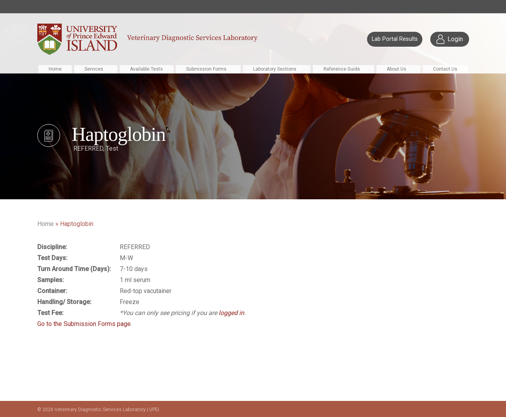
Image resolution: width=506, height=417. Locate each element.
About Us (396, 69)
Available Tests (146, 69)
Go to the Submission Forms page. (84, 324)
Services (93, 69)
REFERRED (88, 148)
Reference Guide (341, 69)
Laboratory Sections (274, 69)
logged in (231, 313)
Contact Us (445, 69)
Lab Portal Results (395, 39)
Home (55, 69)
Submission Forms (206, 69)
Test (112, 148)
